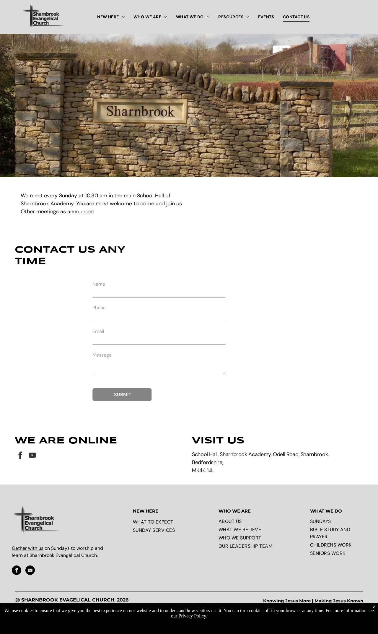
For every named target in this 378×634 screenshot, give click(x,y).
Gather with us (27, 548)
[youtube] (32, 456)
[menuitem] (111, 17)
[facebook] (20, 456)
